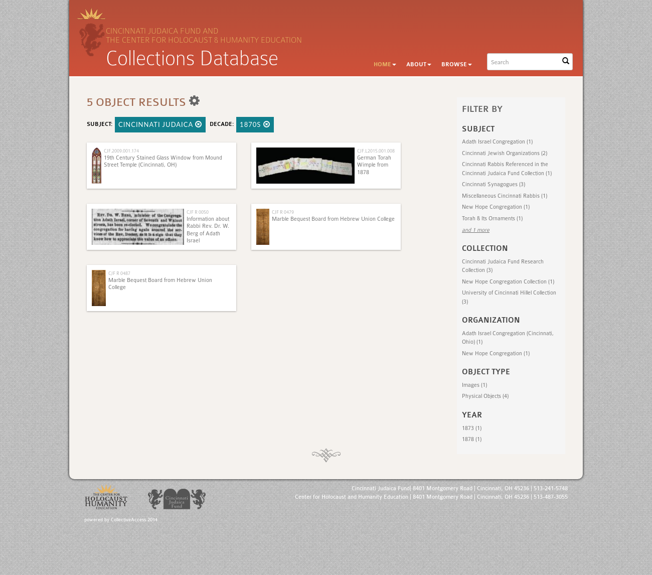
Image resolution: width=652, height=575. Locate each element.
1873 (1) (471, 428)
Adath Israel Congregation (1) (497, 141)
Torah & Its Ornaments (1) (492, 218)
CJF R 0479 (283, 212)
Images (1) (474, 385)
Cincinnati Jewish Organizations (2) (504, 153)
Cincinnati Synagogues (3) (493, 184)
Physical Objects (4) (485, 396)
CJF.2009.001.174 (121, 151)
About (418, 64)
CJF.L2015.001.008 (376, 151)
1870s (255, 124)
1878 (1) (471, 439)
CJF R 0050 (198, 212)
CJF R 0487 (119, 273)
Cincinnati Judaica (160, 124)
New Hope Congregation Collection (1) (508, 281)
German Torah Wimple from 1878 (374, 165)
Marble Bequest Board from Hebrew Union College (333, 219)
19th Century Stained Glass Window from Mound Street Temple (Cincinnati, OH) (163, 161)
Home (385, 64)
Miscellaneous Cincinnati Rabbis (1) (504, 196)
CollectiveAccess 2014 (134, 520)
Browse (456, 64)
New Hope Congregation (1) (496, 207)
